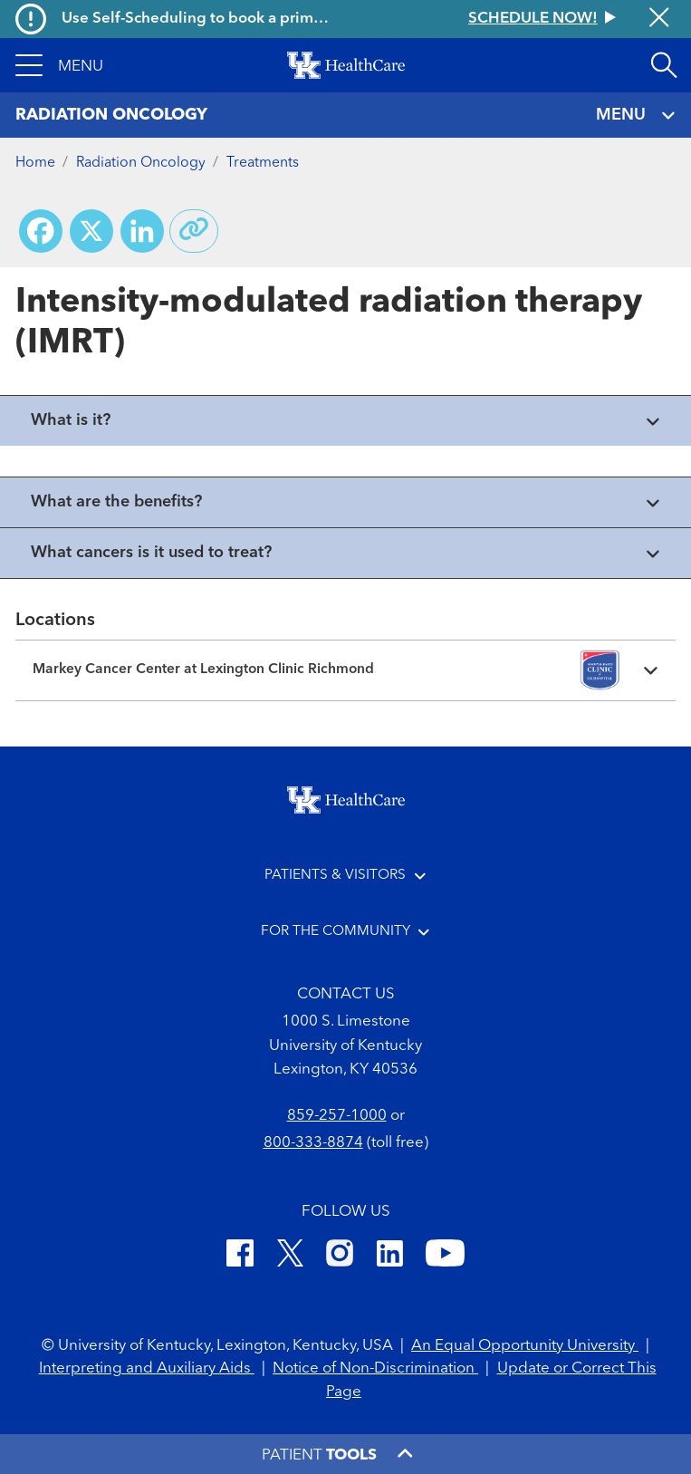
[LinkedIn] (390, 1256)
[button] (59, 65)
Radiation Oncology (141, 163)
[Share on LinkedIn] (142, 231)
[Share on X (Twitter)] (91, 231)
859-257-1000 (337, 1115)
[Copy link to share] (193, 231)
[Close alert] (659, 19)
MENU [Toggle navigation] (636, 115)
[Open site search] (664, 65)
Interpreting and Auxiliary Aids (146, 1368)
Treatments (262, 163)
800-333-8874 (313, 1143)
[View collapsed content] (345, 421)
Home (35, 163)
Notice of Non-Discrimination (375, 1368)
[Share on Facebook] (40, 231)
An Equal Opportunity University (524, 1346)
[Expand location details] (345, 670)
